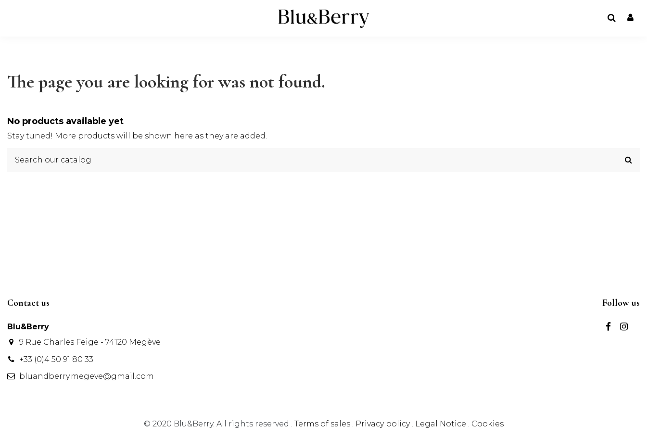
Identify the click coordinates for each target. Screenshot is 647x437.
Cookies (487, 423)
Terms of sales (323, 423)
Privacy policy (383, 423)
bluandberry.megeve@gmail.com (86, 376)
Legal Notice (440, 423)
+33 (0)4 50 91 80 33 (56, 359)
